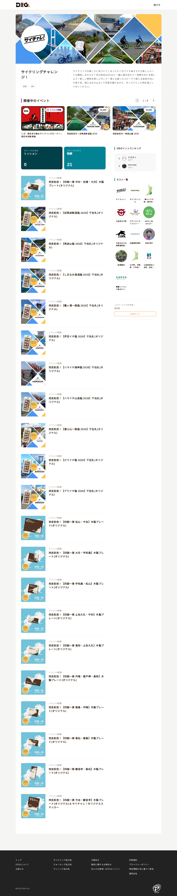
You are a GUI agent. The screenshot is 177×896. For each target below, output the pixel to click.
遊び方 (157, 4)
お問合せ (95, 860)
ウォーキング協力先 (62, 864)
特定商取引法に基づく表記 (141, 869)
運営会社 (133, 873)
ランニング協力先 (61, 869)
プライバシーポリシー (139, 864)
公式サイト (135, 314)
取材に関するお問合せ (101, 864)
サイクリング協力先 (62, 860)
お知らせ (20, 869)
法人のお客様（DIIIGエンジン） (106, 869)
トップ (19, 860)
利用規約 (133, 860)
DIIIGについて (22, 864)
